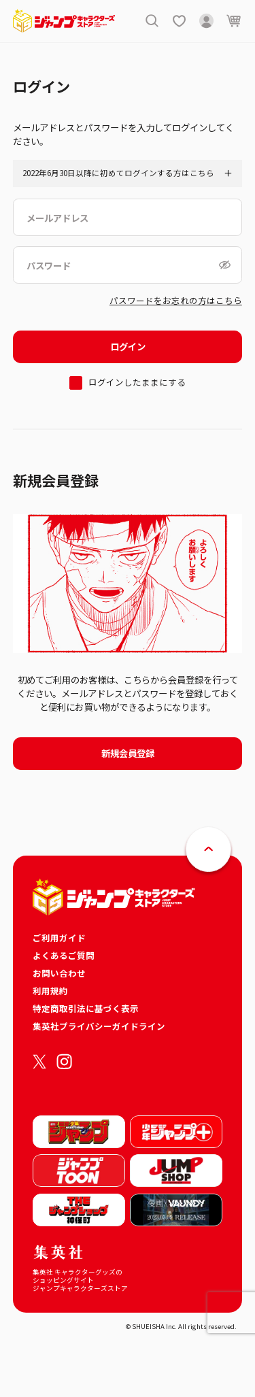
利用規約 (50, 990)
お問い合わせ (59, 972)
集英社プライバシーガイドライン (99, 1026)
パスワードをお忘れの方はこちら (175, 300)
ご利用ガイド (59, 937)
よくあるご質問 (64, 955)
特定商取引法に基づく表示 (86, 1008)
